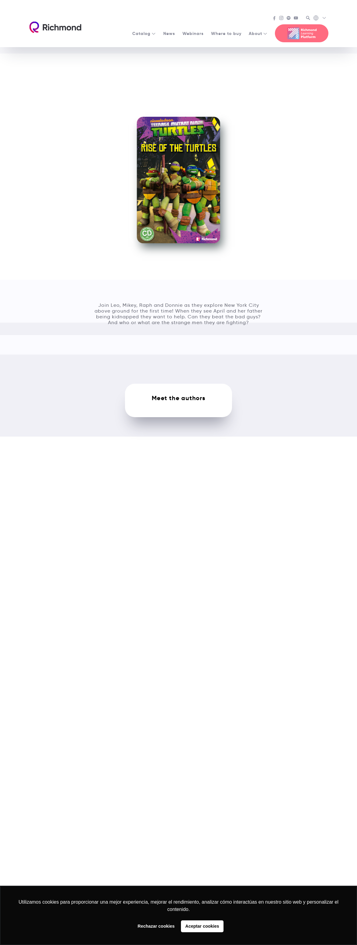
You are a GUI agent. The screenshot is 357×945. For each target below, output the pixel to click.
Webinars (193, 33)
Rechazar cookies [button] (156, 926)
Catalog (144, 33)
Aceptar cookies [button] (202, 926)
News (169, 33)
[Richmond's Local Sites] (320, 18)
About (258, 33)
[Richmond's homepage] (55, 27)
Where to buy (226, 33)
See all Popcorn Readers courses (179, 62)
